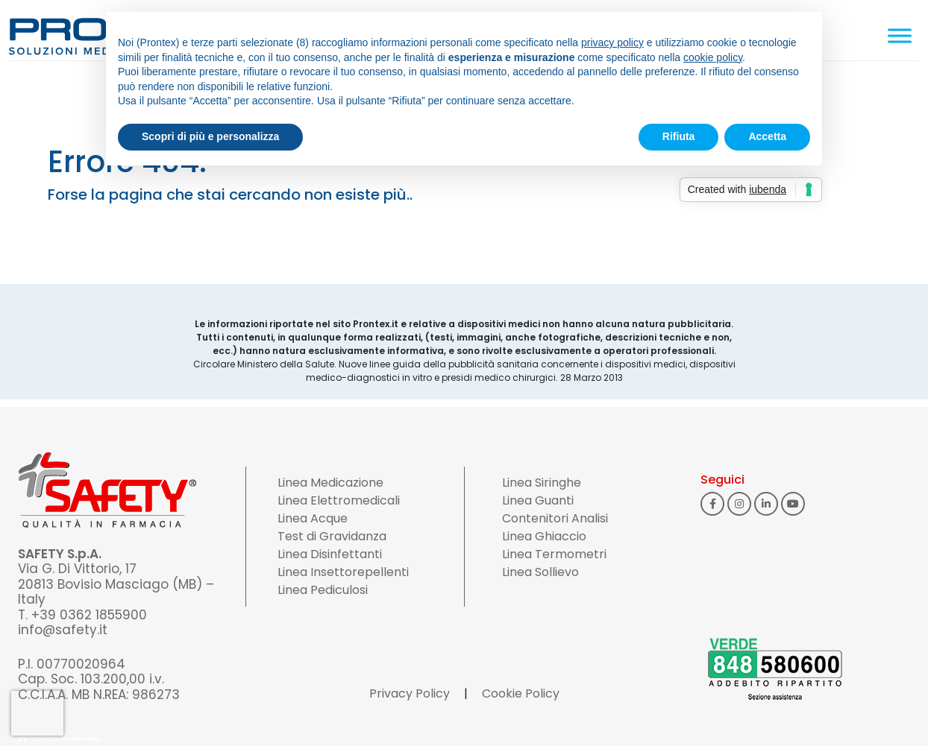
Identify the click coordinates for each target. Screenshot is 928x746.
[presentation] (37, 713)
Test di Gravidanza (332, 536)
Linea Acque (313, 518)
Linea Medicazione (330, 482)
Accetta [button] (767, 136)
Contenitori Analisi (555, 518)
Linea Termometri (554, 554)
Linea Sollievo (540, 572)
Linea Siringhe (541, 482)
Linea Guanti (538, 500)
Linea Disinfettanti (330, 554)
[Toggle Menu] (900, 35)
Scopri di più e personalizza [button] (210, 136)
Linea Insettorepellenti (343, 572)
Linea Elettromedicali (339, 500)
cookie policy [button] (712, 57)
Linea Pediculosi (323, 589)
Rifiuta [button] (678, 136)
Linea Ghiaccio (544, 536)
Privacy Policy (409, 693)
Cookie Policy (520, 693)
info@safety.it (62, 630)
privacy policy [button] (612, 42)
